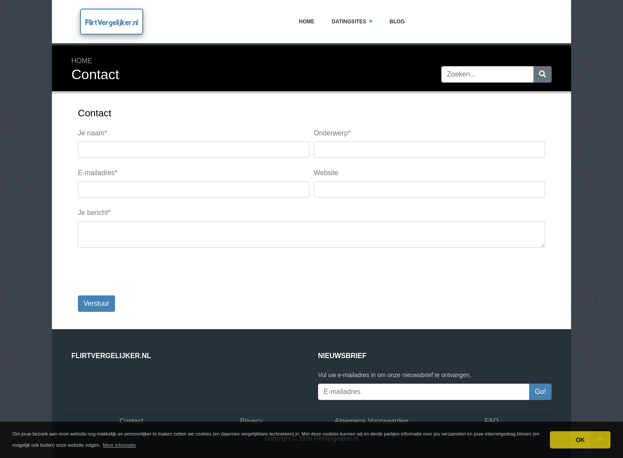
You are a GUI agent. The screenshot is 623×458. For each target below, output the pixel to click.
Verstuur (96, 303)
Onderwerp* (332, 133)
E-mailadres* (98, 172)
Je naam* (92, 133)
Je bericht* (94, 212)
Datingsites (352, 22)
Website (326, 172)
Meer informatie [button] (119, 445)
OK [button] (580, 439)
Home (307, 22)
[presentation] (143, 271)
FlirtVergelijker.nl (111, 22)
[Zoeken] (542, 74)
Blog (397, 22)
